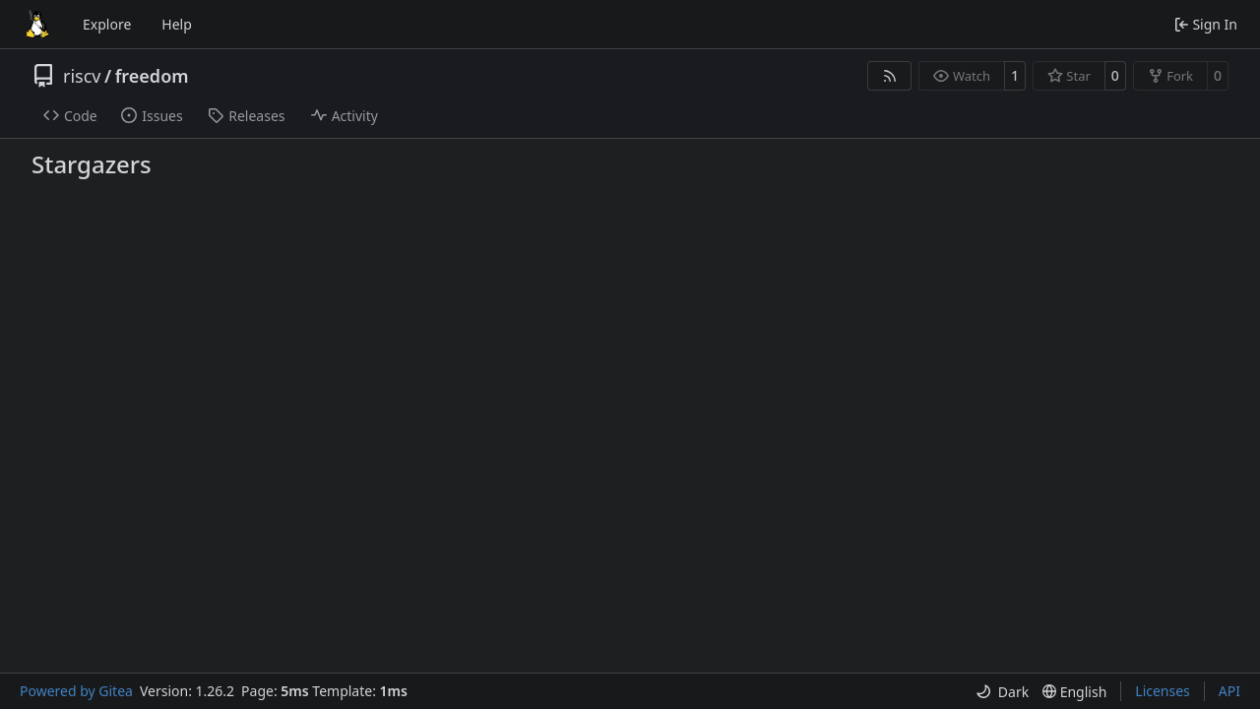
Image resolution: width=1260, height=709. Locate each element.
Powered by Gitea (76, 690)
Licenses (1162, 690)
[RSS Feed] (890, 76)
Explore (107, 24)
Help (176, 24)
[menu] (1002, 691)
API (1229, 690)
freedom (152, 76)
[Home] (37, 24)
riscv (81, 76)
